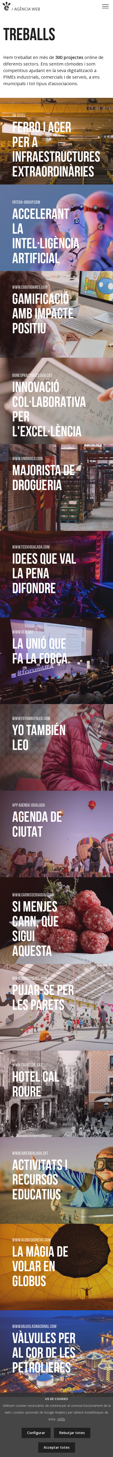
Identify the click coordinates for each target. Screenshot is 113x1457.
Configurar (36, 1432)
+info (61, 1419)
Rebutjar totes (72, 1432)
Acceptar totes (57, 1447)
